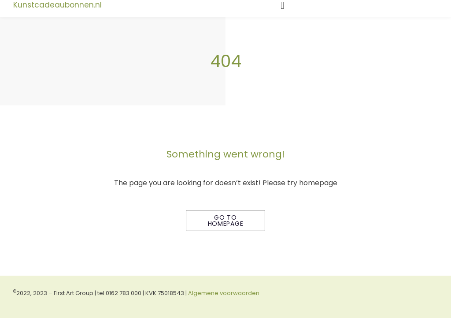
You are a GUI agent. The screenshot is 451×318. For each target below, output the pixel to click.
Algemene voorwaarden (223, 293)
